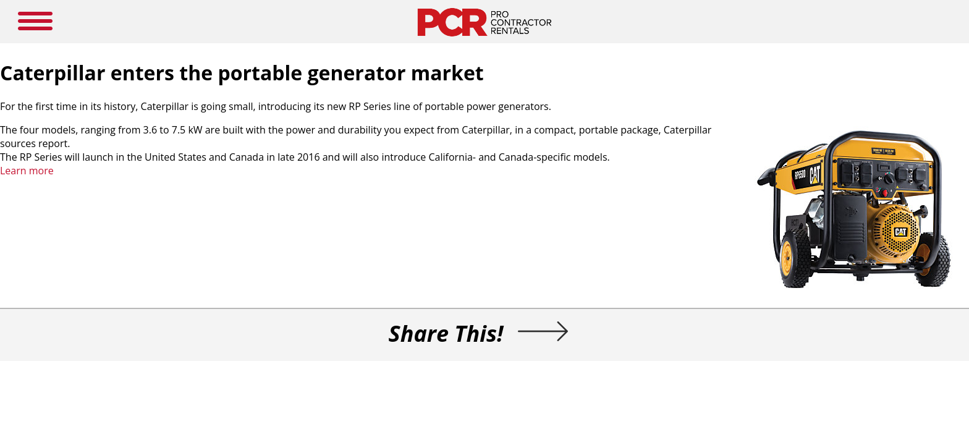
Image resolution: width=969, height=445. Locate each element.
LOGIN (645, 21)
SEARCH (825, 20)
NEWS (459, 21)
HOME (267, 21)
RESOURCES (510, 21)
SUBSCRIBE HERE (583, 21)
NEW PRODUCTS (328, 21)
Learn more (227, 190)
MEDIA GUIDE (404, 21)
